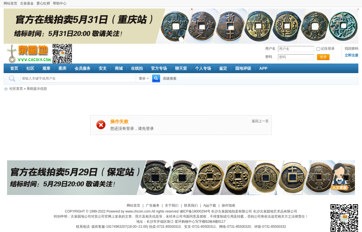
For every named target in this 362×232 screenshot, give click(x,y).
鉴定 (223, 68)
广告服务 (153, 205)
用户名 (270, 49)
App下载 (209, 205)
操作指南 (228, 205)
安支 (103, 68)
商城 (119, 68)
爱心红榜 (43, 3)
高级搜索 (169, 78)
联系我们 (191, 205)
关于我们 (171, 205)
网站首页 (10, 3)
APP (263, 68)
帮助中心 (59, 3)
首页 (14, 68)
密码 (268, 57)
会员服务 (82, 68)
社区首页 (16, 89)
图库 (62, 68)
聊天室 (181, 68)
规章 (46, 68)
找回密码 (351, 49)
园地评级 (243, 68)
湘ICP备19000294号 (195, 211)
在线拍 (137, 68)
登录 (323, 57)
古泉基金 (27, 3)
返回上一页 (260, 121)
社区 (30, 68)
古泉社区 (28, 54)
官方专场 (159, 68)
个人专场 (203, 68)
